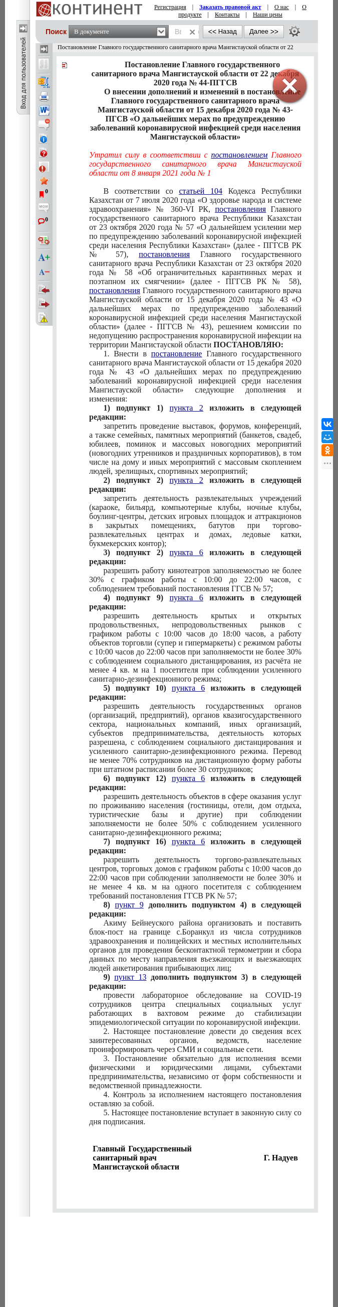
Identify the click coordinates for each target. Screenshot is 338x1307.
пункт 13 (130, 977)
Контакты (227, 14)
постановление (176, 353)
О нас (281, 7)
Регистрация (170, 7)
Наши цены (267, 14)
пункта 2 (186, 408)
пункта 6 (186, 552)
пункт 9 (129, 904)
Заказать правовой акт (230, 7)
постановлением (239, 155)
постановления (240, 209)
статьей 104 (200, 191)
